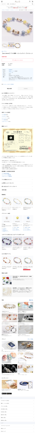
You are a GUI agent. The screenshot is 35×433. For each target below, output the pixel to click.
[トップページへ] (17, 2)
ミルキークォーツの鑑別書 (7, 176)
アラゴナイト (4, 116)
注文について (3, 431)
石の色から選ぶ (4, 411)
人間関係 (18, 227)
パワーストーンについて (5, 425)
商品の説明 (9, 88)
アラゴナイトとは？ (15, 228)
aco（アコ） (4, 51)
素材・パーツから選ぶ (5, 403)
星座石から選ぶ (4, 420)
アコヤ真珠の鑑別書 (5, 173)
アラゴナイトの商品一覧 (15, 229)
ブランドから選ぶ (4, 406)
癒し (5, 228)
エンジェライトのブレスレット (27, 230)
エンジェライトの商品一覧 (26, 229)
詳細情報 (26, 88)
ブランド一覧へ (30, 339)
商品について (3, 428)
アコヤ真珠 (4, 114)
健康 (4, 228)
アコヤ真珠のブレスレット (5, 231)
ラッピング (10, 72)
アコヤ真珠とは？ (4, 229)
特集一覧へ (31, 300)
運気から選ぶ (3, 417)
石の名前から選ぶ (4, 409)
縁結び (15, 227)
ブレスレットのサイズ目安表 (8, 84)
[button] (3, 26)
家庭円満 (26, 227)
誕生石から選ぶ (4, 414)
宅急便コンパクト (11, 71)
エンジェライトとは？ (26, 228)
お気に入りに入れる (17, 60)
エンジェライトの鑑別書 (6, 174)
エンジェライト (4, 118)
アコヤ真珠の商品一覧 (5, 230)
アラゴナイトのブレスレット (16, 230)
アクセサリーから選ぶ (5, 400)
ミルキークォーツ (5, 121)
